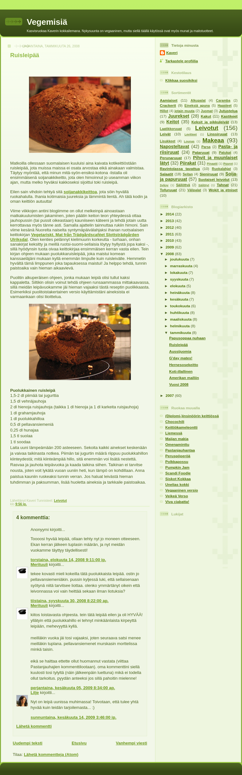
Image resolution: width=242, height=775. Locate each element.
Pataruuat (201, 152)
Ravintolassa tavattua (180, 169)
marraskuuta (181, 266)
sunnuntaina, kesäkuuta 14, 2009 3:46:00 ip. (74, 717)
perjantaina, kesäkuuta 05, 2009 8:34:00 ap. (73, 687)
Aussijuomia (180, 351)
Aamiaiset (168, 100)
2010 (170, 240)
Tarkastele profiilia (181, 61)
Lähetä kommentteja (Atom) (51, 754)
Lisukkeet (167, 141)
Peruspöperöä (177, 456)
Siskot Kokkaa (178, 479)
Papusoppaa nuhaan (187, 338)
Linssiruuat (217, 134)
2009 (170, 247)
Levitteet (190, 134)
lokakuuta (179, 272)
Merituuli (39, 564)
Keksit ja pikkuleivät (210, 122)
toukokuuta (180, 306)
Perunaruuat (171, 158)
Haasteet (224, 105)
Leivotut (60, 500)
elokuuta (178, 286)
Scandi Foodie (178, 473)
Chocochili (174, 421)
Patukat (225, 152)
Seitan (188, 174)
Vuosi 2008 (179, 384)
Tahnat (223, 185)
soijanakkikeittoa (80, 191)
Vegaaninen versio (181, 490)
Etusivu (79, 743)
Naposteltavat (174, 146)
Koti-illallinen (180, 371)
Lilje (35, 692)
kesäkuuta (179, 299)
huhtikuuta (180, 312)
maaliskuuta (181, 319)
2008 (170, 254)
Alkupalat (197, 100)
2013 (170, 221)
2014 (170, 214)
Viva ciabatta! (177, 502)
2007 (170, 395)
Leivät (165, 134)
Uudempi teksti (27, 743)
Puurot (228, 163)
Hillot (164, 111)
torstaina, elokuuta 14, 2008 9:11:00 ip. (68, 559)
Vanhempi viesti (131, 743)
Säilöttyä (183, 185)
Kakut (206, 116)
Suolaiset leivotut (214, 179)
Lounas (189, 141)
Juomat (207, 111)
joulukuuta (180, 259)
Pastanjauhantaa (180, 450)
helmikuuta (180, 326)
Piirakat (188, 163)
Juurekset (178, 116)
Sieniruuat (209, 174)
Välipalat (194, 190)
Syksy (164, 185)
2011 (170, 234)
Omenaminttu (177, 444)
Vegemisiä (47, 22)
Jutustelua (228, 111)
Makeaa (213, 140)
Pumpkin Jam (177, 467)
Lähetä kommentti (34, 726)
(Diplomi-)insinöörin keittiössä (192, 416)
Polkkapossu (176, 461)
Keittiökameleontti (181, 427)
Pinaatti (212, 163)
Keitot (173, 121)
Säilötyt (203, 185)
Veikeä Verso (176, 496)
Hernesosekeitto (183, 365)
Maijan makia (177, 439)
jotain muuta (184, 111)
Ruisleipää (24, 55)
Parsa (205, 147)
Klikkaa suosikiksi (181, 80)
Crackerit (168, 105)
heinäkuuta (180, 292)
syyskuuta (179, 279)
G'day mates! (180, 358)
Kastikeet (229, 116)
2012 (170, 227)
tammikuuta (181, 332)
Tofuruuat (168, 190)
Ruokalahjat (221, 169)
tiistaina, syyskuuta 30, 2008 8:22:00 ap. (70, 600)
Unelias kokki (177, 484)
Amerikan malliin (184, 378)
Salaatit (166, 174)
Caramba (223, 100)
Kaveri (172, 53)
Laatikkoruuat (171, 129)
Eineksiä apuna (197, 105)
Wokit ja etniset (223, 190)
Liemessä (173, 433)
